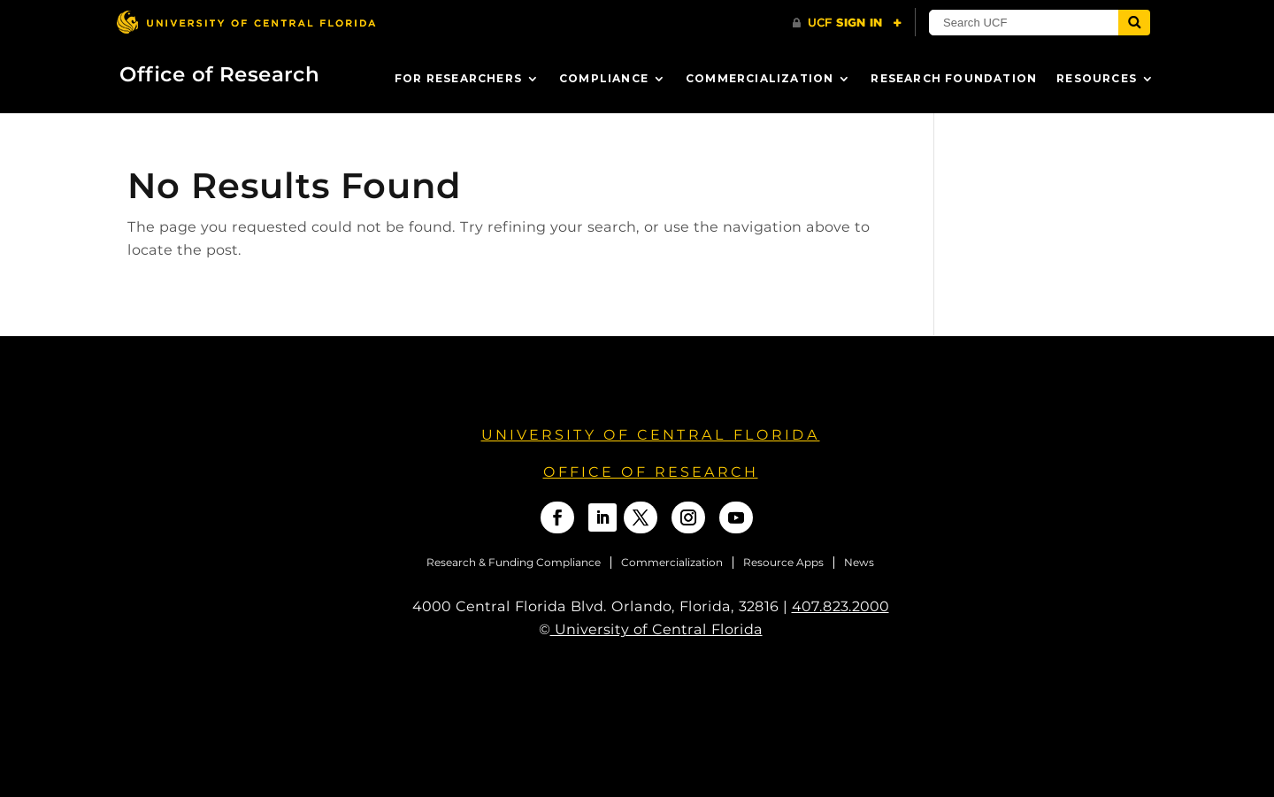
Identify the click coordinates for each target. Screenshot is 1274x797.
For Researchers (458, 78)
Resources (1096, 78)
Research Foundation (954, 78)
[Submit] (1134, 22)
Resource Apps (783, 562)
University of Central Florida (650, 434)
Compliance (604, 78)
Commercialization (759, 78)
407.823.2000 (840, 606)
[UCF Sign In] (847, 23)
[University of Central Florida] (246, 21)
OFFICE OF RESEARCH (650, 472)
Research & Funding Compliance (513, 562)
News (859, 562)
